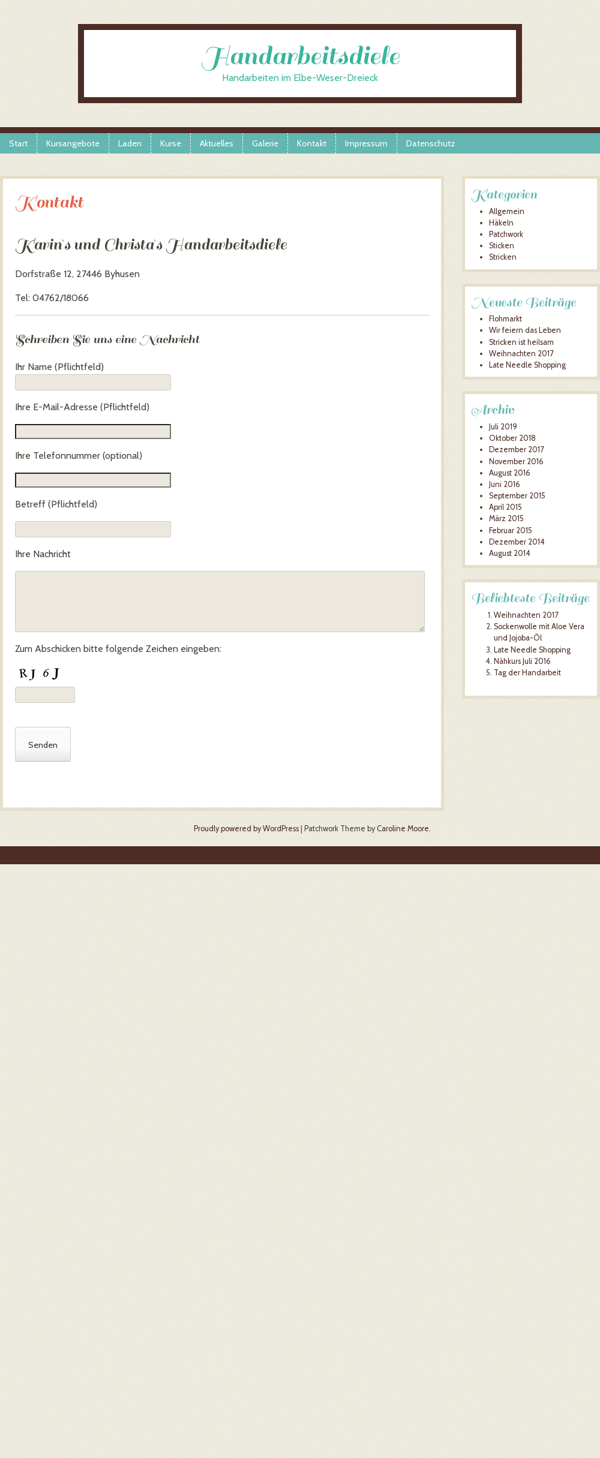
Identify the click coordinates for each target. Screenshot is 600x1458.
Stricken (503, 256)
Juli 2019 (503, 426)
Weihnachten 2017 (521, 353)
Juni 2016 (504, 484)
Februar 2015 (510, 530)
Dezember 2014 (517, 541)
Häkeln (501, 222)
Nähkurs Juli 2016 (522, 661)
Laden (130, 143)
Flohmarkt (505, 318)
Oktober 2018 (512, 438)
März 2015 (506, 518)
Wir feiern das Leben (525, 330)
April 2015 (505, 507)
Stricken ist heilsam (521, 342)
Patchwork (506, 234)
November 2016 (516, 461)
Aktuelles (216, 143)
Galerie (265, 143)
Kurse (170, 143)
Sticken (501, 245)
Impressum (366, 143)
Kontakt (311, 143)
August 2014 (509, 553)
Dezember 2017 (516, 449)
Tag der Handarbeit (527, 672)
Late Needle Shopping (527, 364)
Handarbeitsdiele (300, 56)
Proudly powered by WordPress (246, 828)
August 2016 (509, 472)
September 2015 (517, 495)
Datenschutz (430, 143)
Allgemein (506, 211)
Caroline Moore (403, 828)
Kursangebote (73, 143)
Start (18, 143)
